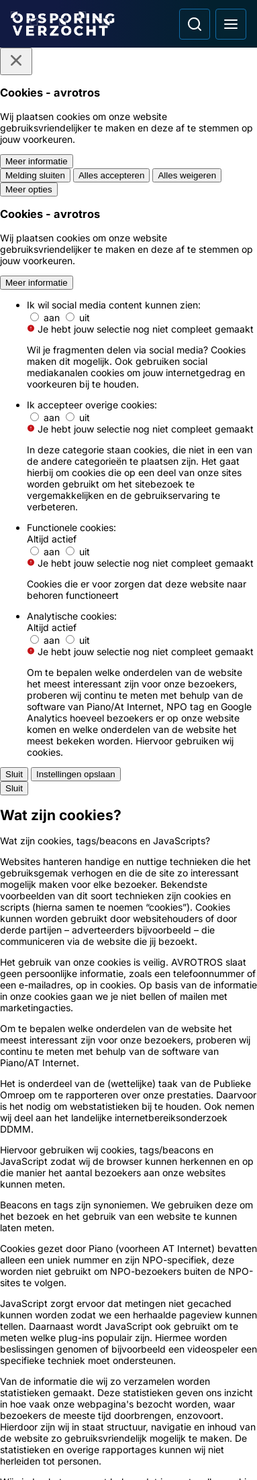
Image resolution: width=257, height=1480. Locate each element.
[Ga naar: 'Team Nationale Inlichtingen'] (128, 923)
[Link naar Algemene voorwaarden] (128, 1177)
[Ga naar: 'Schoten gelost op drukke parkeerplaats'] (128, 548)
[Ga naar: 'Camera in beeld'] (128, 1022)
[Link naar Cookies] (128, 1226)
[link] (80, 428)
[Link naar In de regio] (128, 1129)
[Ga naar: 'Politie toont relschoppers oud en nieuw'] (128, 727)
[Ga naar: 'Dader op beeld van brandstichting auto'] (128, 667)
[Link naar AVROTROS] (103, 1450)
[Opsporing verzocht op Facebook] (24, 1390)
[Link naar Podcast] (128, 1105)
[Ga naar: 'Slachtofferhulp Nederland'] (128, 973)
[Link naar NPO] (153, 1450)
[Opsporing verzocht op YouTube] (94, 1390)
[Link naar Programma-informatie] (128, 1153)
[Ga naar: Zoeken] (194, 24)
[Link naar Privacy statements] (128, 1201)
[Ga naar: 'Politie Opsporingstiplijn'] (128, 824)
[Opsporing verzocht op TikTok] (128, 1390)
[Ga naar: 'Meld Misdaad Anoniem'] (128, 874)
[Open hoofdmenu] (230, 24)
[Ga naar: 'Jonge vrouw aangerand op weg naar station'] (128, 607)
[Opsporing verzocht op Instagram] (59, 1390)
